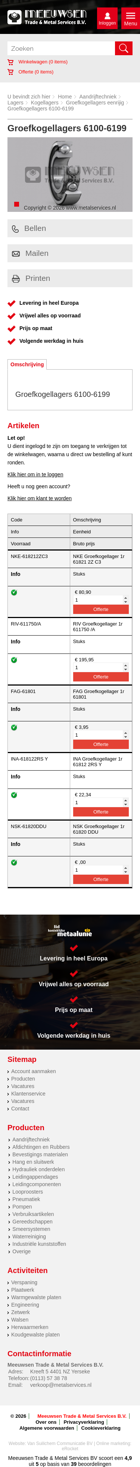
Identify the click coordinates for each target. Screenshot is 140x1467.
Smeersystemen (31, 1229)
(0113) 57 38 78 (48, 1378)
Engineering (25, 1305)
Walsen (19, 1320)
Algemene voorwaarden (46, 1428)
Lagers (15, 103)
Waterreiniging (29, 1236)
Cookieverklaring (101, 1428)
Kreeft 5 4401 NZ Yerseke (60, 1371)
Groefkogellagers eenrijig (95, 103)
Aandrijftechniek (98, 97)
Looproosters (27, 1192)
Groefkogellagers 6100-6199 (40, 109)
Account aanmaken (33, 1071)
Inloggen (107, 23)
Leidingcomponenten (36, 1184)
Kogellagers (45, 103)
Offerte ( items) (30, 72)
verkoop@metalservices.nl (60, 1385)
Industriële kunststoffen (39, 1244)
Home (65, 97)
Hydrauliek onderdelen (38, 1169)
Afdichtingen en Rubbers (40, 1147)
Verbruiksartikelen (33, 1214)
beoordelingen (94, 1464)
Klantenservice (28, 1094)
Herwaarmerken (30, 1327)
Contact (20, 1109)
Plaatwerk (22, 1290)
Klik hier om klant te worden (39, 498)
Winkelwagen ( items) (37, 62)
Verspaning (24, 1282)
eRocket (70, 1448)
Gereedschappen (32, 1222)
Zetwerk (20, 1312)
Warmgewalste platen (36, 1297)
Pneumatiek (26, 1199)
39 (74, 1464)
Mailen (30, 253)
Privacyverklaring (83, 1422)
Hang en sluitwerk (33, 1162)
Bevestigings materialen (40, 1154)
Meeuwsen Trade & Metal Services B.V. (82, 1416)
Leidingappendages (35, 1177)
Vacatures (22, 1086)
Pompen (22, 1207)
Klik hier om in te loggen (35, 474)
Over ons (45, 1422)
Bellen (29, 228)
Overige (21, 1251)
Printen (31, 278)
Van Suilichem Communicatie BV (60, 1443)
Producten (23, 1079)
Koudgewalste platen (35, 1335)
